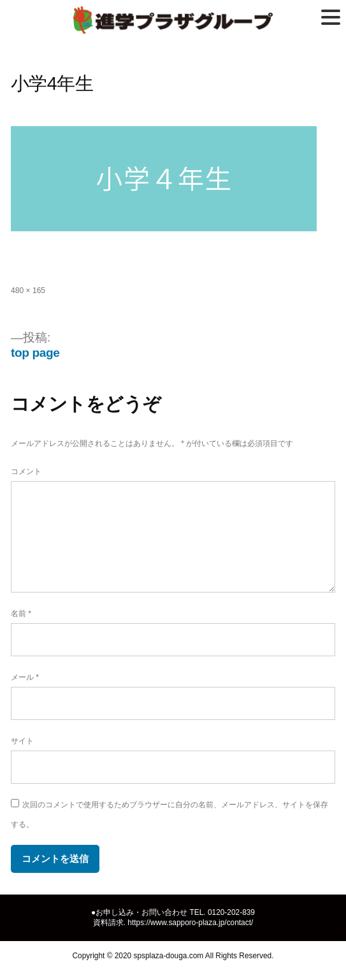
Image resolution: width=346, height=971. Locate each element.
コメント (26, 471)
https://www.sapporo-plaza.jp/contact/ (190, 922)
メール (25, 677)
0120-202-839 (231, 912)
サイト (22, 741)
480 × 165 (28, 290)
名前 (21, 613)
